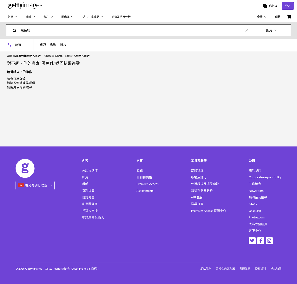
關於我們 (255, 170)
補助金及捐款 (258, 197)
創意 (43, 44)
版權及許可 (199, 177)
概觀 (139, 170)
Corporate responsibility (265, 177)
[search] (16, 30)
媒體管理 (197, 170)
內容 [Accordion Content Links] (85, 160)
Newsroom (256, 190)
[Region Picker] (35, 185)
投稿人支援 (90, 210)
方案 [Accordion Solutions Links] (139, 160)
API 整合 (197, 197)
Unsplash (255, 210)
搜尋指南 (197, 204)
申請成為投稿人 (93, 217)
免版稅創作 (90, 170)
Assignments (145, 190)
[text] (132, 30)
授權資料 (260, 268)
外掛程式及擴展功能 (205, 184)
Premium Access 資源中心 (208, 210)
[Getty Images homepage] (25, 6)
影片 (63, 44)
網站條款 (205, 268)
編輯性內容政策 (225, 268)
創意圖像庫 (90, 204)
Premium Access (147, 184)
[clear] (249, 30)
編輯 (53, 44)
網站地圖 (276, 268)
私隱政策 (245, 268)
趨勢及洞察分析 (202, 190)
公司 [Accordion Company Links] (252, 160)
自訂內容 (88, 197)
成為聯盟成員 (258, 224)
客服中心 (255, 230)
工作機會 (255, 184)
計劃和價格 (144, 177)
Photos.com (257, 217)
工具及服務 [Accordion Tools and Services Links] (199, 160)
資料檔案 (88, 190)
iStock (253, 204)
